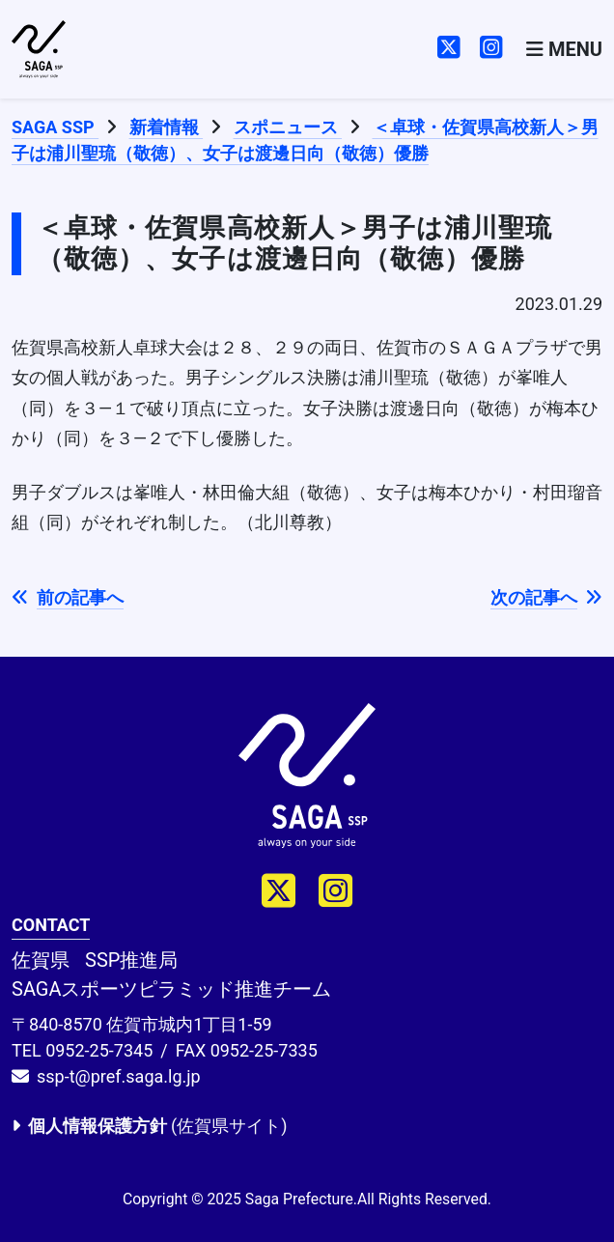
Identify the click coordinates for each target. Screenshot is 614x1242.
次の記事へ (546, 597)
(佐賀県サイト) (149, 1125)
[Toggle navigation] (564, 49)
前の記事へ (68, 597)
